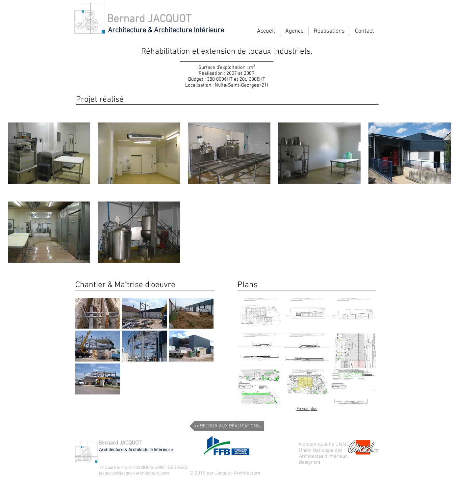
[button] (97, 313)
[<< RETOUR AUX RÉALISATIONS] (226, 426)
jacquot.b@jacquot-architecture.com (134, 473)
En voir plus (306, 408)
